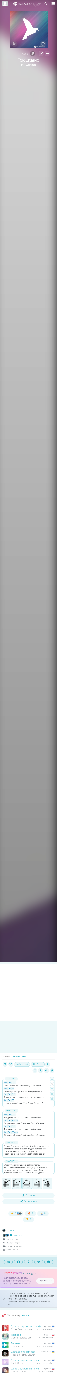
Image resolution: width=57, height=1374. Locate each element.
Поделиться (29, 1201)
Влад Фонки (9, 1230)
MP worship (28, 64)
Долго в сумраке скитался (25, 1360)
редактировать (26, 1296)
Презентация (20, 1057)
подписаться (46, 1281)
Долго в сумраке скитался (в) (26, 1326)
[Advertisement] (28, 992)
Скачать (28, 1195)
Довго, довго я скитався (23, 1352)
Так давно (16, 1335)
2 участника (16, 1235)
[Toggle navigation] (53, 3)
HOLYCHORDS (12, 1273)
